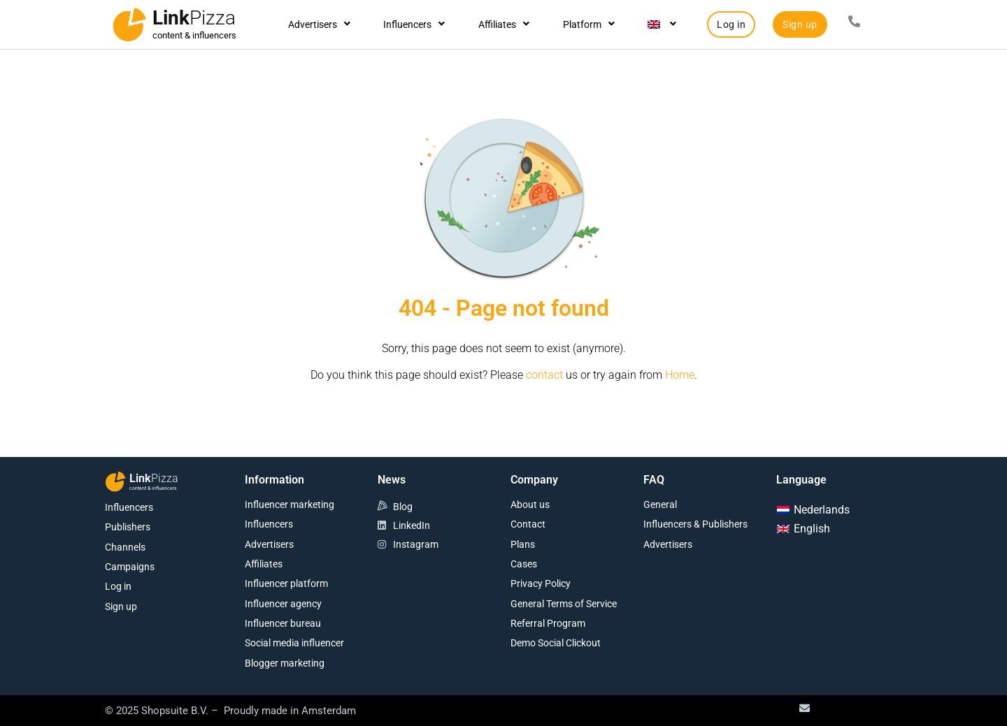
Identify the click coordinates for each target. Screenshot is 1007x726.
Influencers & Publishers (695, 524)
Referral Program (547, 623)
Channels (125, 547)
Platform (589, 24)
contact (544, 375)
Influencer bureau (283, 623)
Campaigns (130, 566)
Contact (527, 524)
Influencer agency (283, 603)
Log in (118, 586)
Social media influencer (294, 642)
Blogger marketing (284, 663)
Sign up (121, 606)
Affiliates (503, 24)
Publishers (127, 526)
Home (679, 375)
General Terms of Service (563, 603)
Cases (523, 563)
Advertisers (319, 24)
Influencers (414, 24)
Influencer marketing (289, 504)
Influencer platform (286, 583)
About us (530, 504)
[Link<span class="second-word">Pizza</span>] (129, 24)
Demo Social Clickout (555, 642)
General (660, 504)
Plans (522, 544)
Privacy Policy (540, 583)
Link (194, 17)
